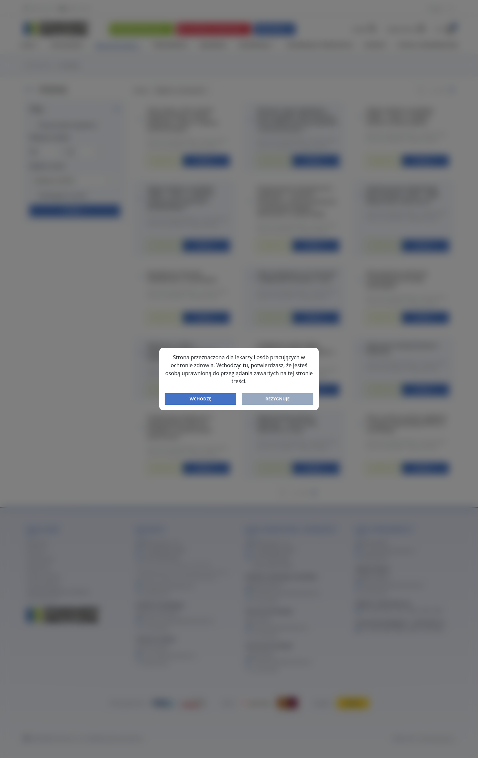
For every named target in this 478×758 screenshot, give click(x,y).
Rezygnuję (278, 399)
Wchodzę (200, 399)
